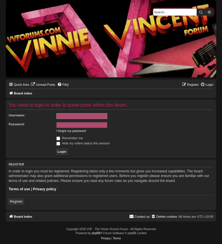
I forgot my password (71, 131)
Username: (17, 115)
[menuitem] (43, 84)
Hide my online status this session (83, 143)
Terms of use (19, 189)
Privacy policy (44, 189)
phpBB (96, 233)
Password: (17, 124)
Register (16, 202)
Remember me (69, 138)
